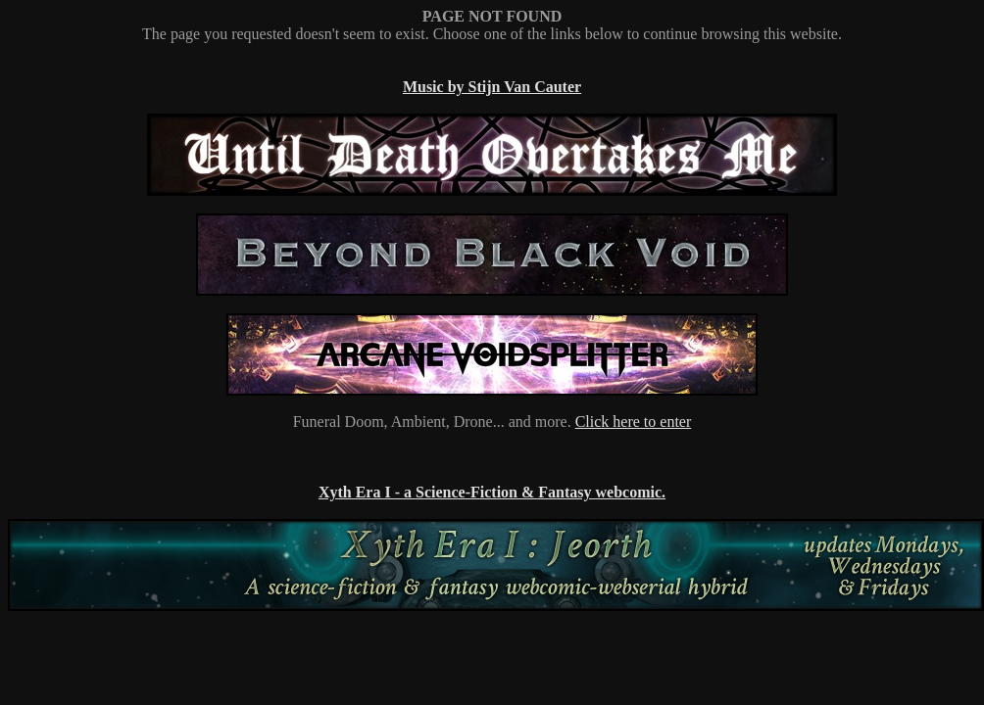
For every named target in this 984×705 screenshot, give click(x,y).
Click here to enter (633, 421)
